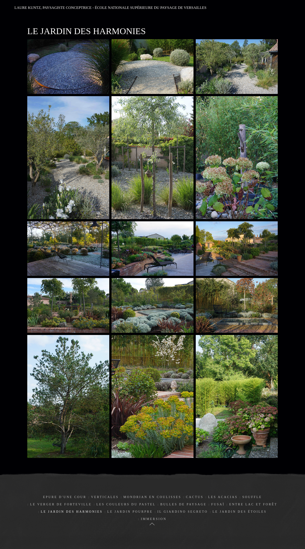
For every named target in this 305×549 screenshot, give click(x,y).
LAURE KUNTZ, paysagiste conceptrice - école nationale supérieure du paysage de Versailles (110, 8)
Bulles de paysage (183, 504)
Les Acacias (223, 497)
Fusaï (218, 504)
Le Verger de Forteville (61, 504)
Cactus (194, 497)
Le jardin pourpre (130, 511)
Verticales (105, 497)
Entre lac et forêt (253, 504)
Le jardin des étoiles (240, 511)
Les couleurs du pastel (126, 504)
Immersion (153, 519)
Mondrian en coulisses (152, 497)
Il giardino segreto (182, 511)
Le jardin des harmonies (72, 511)
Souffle (252, 497)
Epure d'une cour (64, 497)
